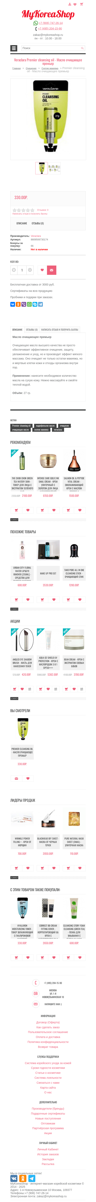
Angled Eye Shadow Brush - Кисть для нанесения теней (22, 663)
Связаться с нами (48, 1082)
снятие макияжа (41, 429)
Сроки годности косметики (48, 1067)
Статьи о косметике (47, 1072)
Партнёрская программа (48, 1128)
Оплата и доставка (48, 1037)
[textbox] (53, 48)
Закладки (48, 1159)
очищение (64, 425)
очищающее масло (20, 429)
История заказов (48, 1154)
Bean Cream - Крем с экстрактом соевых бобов (74, 663)
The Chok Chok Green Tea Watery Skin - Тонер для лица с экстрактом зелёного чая (22, 484)
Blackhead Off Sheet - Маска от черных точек (48, 842)
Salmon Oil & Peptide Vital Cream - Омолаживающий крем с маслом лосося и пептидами (74, 486)
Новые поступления (48, 1118)
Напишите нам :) (53, 1004)
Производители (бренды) (48, 1108)
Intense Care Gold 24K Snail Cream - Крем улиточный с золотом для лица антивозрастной (48, 484)
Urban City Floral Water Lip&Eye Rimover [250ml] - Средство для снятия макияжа (22, 574)
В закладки (42, 270)
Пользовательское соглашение (48, 1032)
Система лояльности (48, 1077)
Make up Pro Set (48, 573)
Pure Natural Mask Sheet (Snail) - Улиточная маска (74, 842)
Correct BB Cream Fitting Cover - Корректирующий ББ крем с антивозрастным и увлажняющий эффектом (48, 935)
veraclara (58, 429)
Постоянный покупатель (69, 3)
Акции (48, 1133)
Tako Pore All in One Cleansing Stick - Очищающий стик (74, 573)
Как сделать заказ (48, 1027)
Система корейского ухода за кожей (48, 1063)
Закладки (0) (75, 3)
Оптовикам (48, 1123)
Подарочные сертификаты (48, 1113)
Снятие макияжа (49, 68)
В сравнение (30, 689)
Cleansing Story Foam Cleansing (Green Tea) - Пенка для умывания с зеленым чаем (74, 932)
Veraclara (36, 236)
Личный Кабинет (48, 1149)
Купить (16, 510)
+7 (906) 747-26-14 (51, 23)
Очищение (31, 68)
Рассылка (48, 1164)
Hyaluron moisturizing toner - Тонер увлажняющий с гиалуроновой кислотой (22, 932)
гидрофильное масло (45, 425)
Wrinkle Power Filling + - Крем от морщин (22, 842)
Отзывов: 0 (42, 210)
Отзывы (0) (38, 223)
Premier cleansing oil (21, 425)
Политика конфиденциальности (48, 1042)
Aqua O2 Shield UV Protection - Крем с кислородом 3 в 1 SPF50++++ (48, 662)
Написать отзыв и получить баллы (29, 214)
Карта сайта (48, 1087)
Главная (16, 68)
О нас (48, 1092)
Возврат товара (48, 1046)
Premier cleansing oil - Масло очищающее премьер (22, 752)
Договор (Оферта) (48, 1022)
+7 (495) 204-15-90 (50, 28)
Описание (21, 223)
